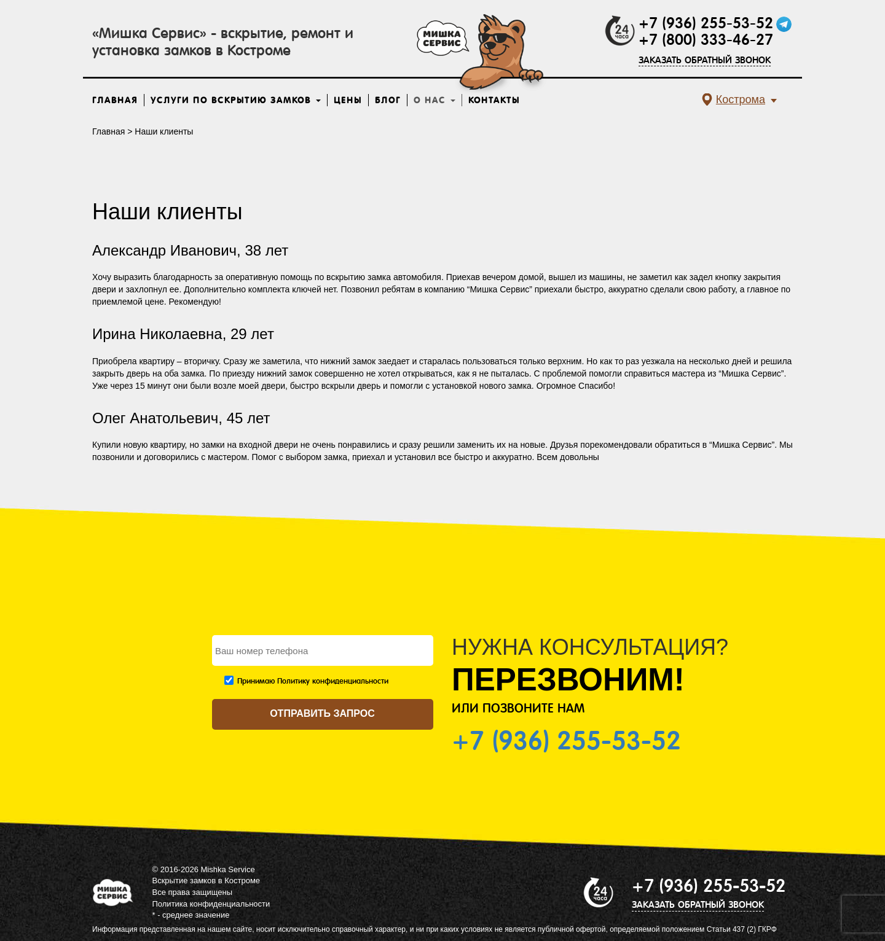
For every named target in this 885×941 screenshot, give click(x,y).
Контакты (494, 100)
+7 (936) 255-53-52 (706, 23)
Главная (115, 100)
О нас (434, 100)
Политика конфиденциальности (211, 903)
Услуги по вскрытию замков (236, 100)
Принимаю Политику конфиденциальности (312, 681)
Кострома (740, 99)
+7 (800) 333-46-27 (706, 40)
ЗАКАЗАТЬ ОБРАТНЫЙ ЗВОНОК (705, 60)
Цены (348, 100)
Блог (388, 100)
